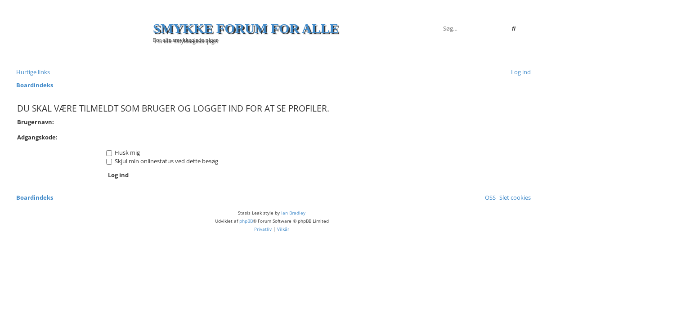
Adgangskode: (37, 137)
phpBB (246, 221)
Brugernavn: (35, 122)
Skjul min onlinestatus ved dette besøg (162, 161)
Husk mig (123, 152)
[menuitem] (519, 72)
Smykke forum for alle (246, 28)
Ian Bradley (293, 213)
